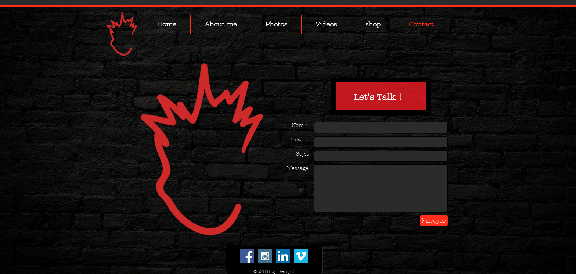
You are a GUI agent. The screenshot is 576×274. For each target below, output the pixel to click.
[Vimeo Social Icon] (301, 256)
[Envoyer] (434, 220)
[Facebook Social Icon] (247, 256)
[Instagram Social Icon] (265, 256)
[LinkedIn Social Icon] (283, 256)
